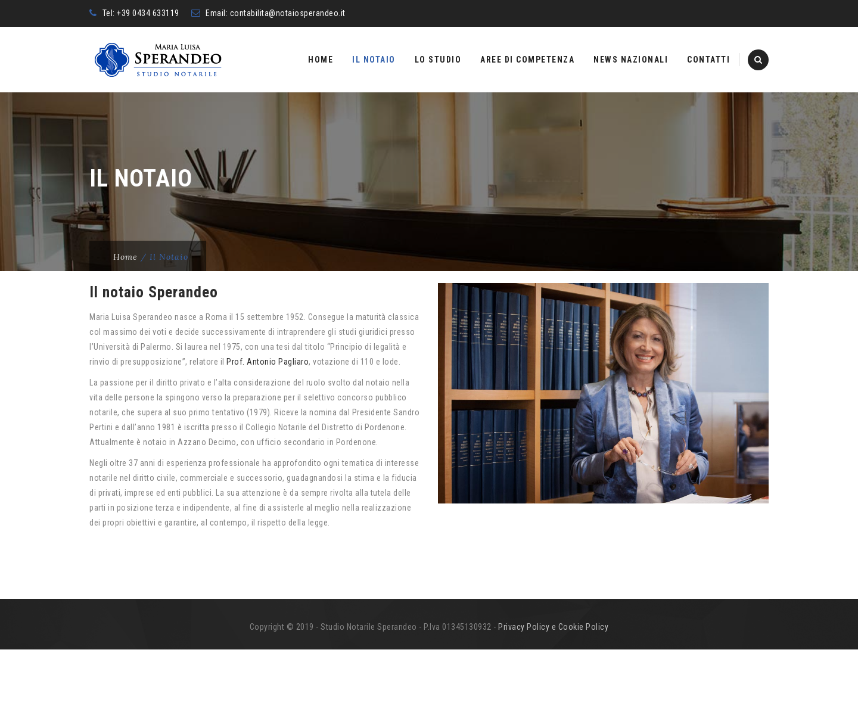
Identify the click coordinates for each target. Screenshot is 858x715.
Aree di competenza (527, 59)
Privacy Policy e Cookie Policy (553, 692)
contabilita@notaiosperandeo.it (288, 13)
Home (320, 59)
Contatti (708, 59)
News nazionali (630, 59)
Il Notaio (374, 59)
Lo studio (438, 59)
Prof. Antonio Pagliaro (267, 427)
